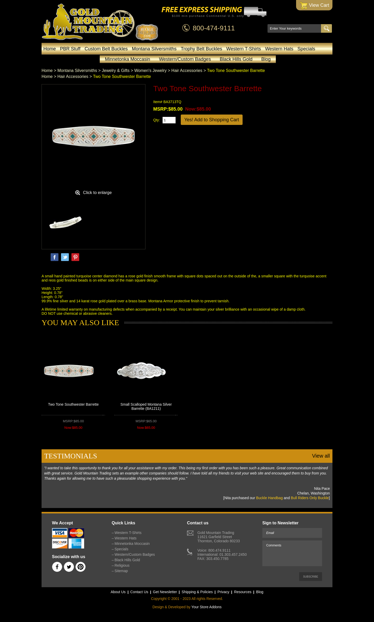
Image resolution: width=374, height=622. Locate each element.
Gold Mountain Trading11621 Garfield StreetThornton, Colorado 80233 (218, 537)
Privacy (223, 592)
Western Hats (279, 48)
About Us (118, 592)
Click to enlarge (97, 192)
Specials (306, 48)
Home (49, 48)
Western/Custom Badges (185, 59)
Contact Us (139, 592)
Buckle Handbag (269, 498)
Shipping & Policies (197, 592)
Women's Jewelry (150, 70)
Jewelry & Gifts (116, 70)
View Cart (314, 5)
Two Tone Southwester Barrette (73, 404)
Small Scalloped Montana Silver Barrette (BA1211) (146, 406)
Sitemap (121, 571)
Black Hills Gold (236, 59)
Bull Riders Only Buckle (310, 498)
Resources (242, 592)
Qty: (156, 120)
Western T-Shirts (243, 48)
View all (321, 456)
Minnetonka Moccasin (127, 59)
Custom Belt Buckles (106, 48)
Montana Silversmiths (154, 48)
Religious (122, 565)
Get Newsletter (165, 592)
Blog (266, 59)
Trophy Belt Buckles (201, 48)
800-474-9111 (214, 28)
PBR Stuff (70, 48)
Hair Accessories (186, 70)
